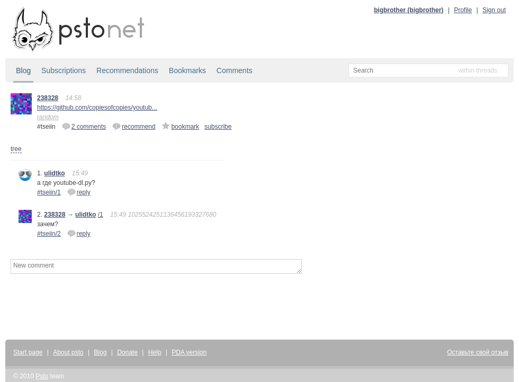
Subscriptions (63, 70)
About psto (68, 352)
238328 (47, 98)
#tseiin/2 (49, 233)
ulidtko (54, 173)
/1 (100, 214)
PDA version (189, 352)
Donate (127, 352)
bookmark (180, 126)
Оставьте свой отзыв (477, 352)
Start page (27, 352)
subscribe (217, 126)
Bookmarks (187, 70)
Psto (41, 376)
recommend (133, 126)
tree (16, 149)
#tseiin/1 (49, 192)
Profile (463, 10)
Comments (235, 70)
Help (155, 352)
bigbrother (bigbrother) (408, 10)
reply (79, 192)
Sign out (494, 10)
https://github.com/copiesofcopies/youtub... (97, 107)
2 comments (84, 126)
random (48, 117)
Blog (23, 70)
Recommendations (127, 70)
